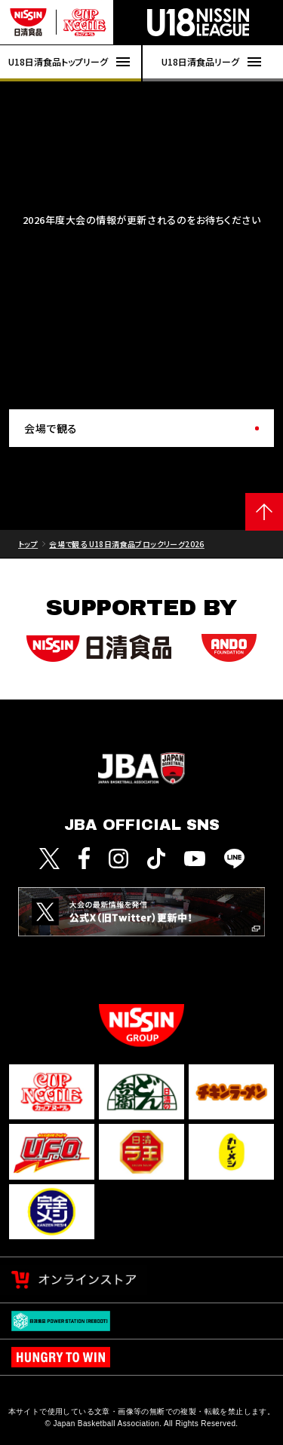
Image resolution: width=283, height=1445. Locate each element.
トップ (28, 544)
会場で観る (51, 428)
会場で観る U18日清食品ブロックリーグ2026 (127, 544)
